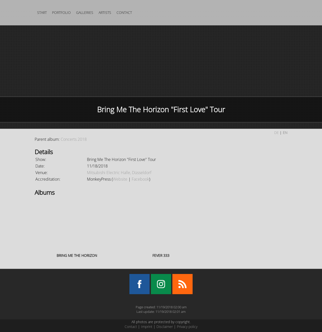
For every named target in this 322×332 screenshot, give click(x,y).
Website (120, 179)
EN (285, 132)
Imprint (146, 326)
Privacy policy (187, 326)
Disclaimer (164, 326)
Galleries (84, 12)
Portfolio (61, 12)
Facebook (140, 179)
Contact (124, 12)
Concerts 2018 (74, 139)
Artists (105, 12)
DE (276, 132)
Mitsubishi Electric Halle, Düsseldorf (119, 172)
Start (42, 12)
